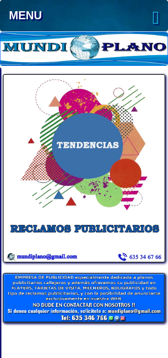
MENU (84, 18)
